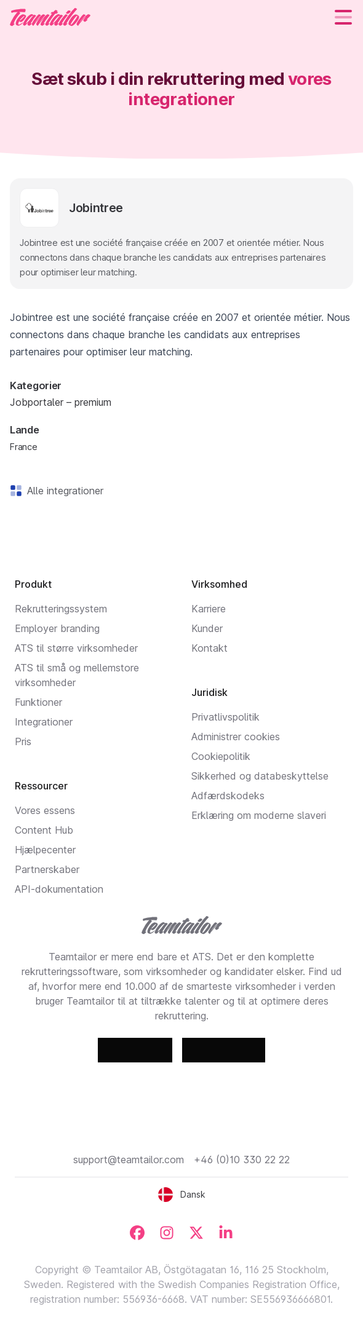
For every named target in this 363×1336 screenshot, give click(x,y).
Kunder (207, 628)
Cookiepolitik (220, 756)
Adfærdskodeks (228, 795)
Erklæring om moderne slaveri (258, 815)
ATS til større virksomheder (76, 648)
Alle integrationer (63, 490)
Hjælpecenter (45, 850)
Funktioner (38, 702)
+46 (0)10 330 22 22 (242, 1159)
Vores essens (45, 810)
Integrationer (44, 722)
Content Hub (44, 830)
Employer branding (57, 628)
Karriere (208, 609)
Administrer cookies (235, 736)
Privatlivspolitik (225, 717)
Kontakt (209, 648)
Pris (23, 741)
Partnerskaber (47, 869)
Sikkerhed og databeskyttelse (260, 776)
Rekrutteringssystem (61, 609)
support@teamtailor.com (128, 1159)
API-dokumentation (59, 889)
